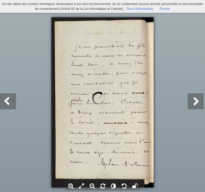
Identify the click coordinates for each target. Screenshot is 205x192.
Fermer (165, 9)
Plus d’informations (139, 9)
